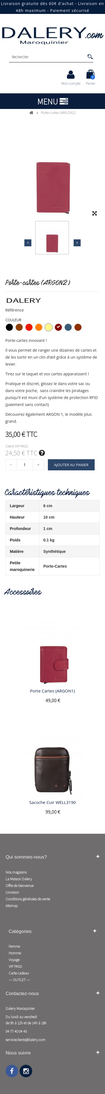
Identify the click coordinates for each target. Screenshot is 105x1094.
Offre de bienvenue (20, 885)
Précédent (28, 243)
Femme (14, 946)
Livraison (12, 892)
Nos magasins (16, 872)
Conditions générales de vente (28, 898)
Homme (15, 953)
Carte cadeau (19, 973)
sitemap (12, 905)
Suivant (77, 243)
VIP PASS (15, 966)
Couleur (13, 319)
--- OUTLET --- (19, 979)
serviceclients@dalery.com (25, 1039)
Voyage (14, 959)
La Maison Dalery (19, 878)
